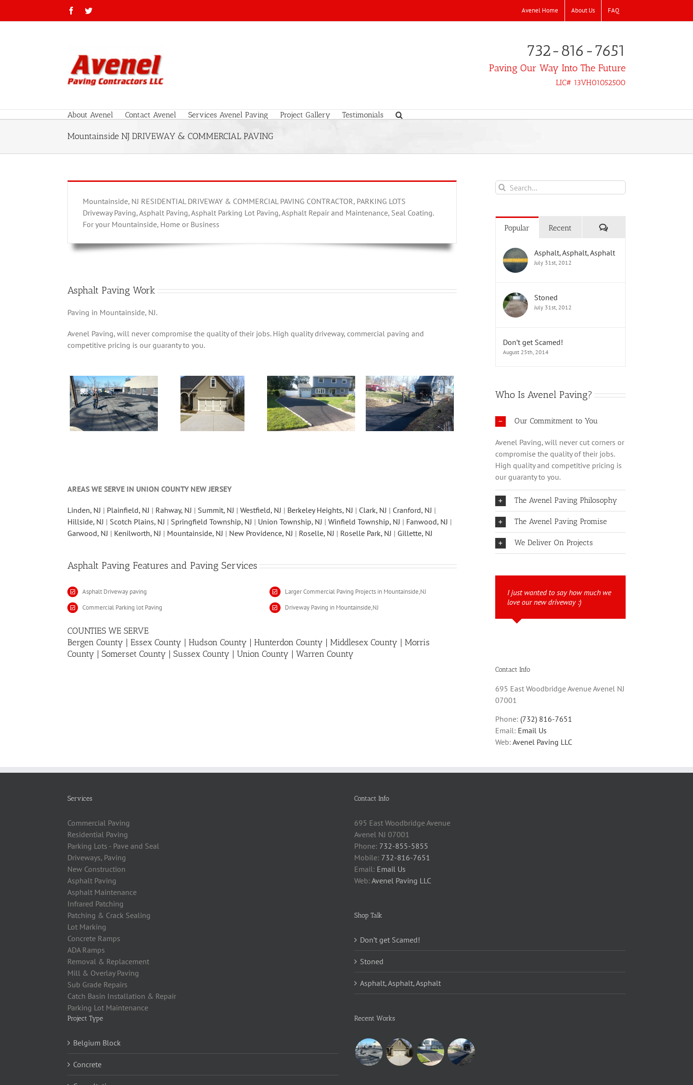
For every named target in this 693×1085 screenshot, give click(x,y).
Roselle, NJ (316, 533)
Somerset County (134, 654)
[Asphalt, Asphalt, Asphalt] (515, 253)
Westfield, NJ (261, 510)
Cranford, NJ (412, 510)
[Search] (502, 187)
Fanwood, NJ (427, 521)
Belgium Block (97, 1042)
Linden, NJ (84, 510)
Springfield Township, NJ (211, 521)
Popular (516, 227)
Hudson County (218, 642)
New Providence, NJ (262, 533)
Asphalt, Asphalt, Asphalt (574, 252)
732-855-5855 (403, 846)
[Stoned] (515, 298)
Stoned (546, 297)
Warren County (325, 654)
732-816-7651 (576, 51)
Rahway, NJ (173, 510)
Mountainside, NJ (195, 533)
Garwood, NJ (87, 533)
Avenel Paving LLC (542, 742)
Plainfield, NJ (128, 510)
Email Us (532, 730)
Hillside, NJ (85, 521)
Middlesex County (364, 642)
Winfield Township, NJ (364, 521)
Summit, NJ (216, 510)
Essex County (155, 642)
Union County (263, 654)
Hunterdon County (288, 642)
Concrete (87, 1064)
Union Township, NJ (290, 521)
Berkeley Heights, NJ (320, 510)
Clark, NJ (373, 510)
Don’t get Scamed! (533, 342)
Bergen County (95, 642)
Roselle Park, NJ (366, 533)
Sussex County (201, 654)
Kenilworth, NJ (138, 533)
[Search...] (560, 187)
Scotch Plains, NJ (137, 521)
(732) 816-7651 (546, 719)
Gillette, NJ (415, 533)
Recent (560, 227)
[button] (399, 114)
